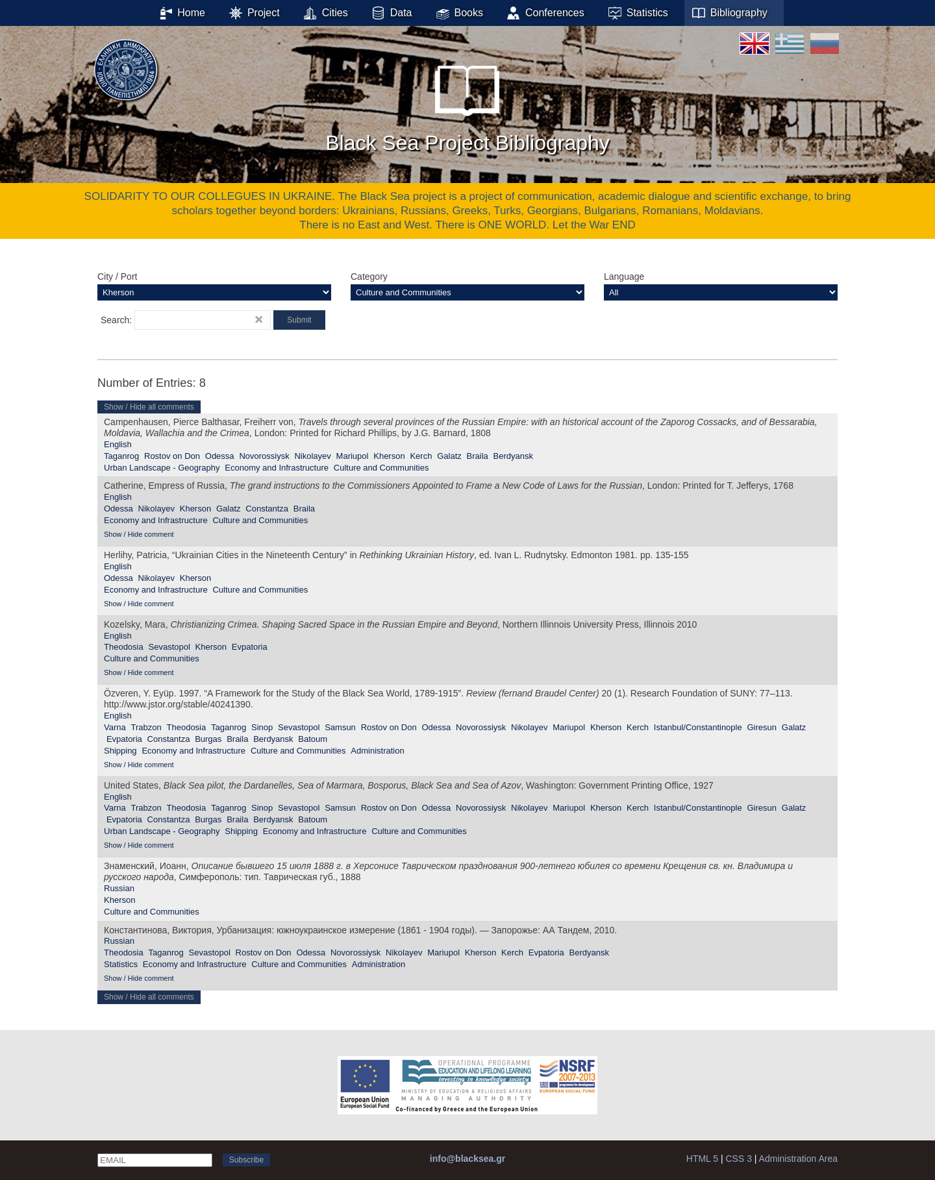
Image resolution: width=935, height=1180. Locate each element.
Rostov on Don (172, 456)
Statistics (121, 964)
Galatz (449, 456)
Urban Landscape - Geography (162, 468)
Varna (115, 727)
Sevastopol (169, 647)
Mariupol (352, 456)
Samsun (340, 727)
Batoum (312, 739)
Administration (377, 751)
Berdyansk (513, 456)
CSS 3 (738, 1158)
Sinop (262, 727)
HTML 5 (702, 1158)
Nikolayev (312, 456)
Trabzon (146, 727)
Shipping (120, 751)
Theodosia (123, 647)
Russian (119, 888)
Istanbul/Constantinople (698, 727)
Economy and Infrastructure (277, 468)
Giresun (762, 727)
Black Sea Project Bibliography (467, 103)
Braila (477, 456)
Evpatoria (250, 647)
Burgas (208, 739)
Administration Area (798, 1158)
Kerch (421, 456)
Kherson (389, 456)
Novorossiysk (264, 456)
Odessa (219, 456)
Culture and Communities (381, 468)
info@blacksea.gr (467, 1158)
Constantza (266, 508)
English (118, 444)
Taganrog (121, 456)
